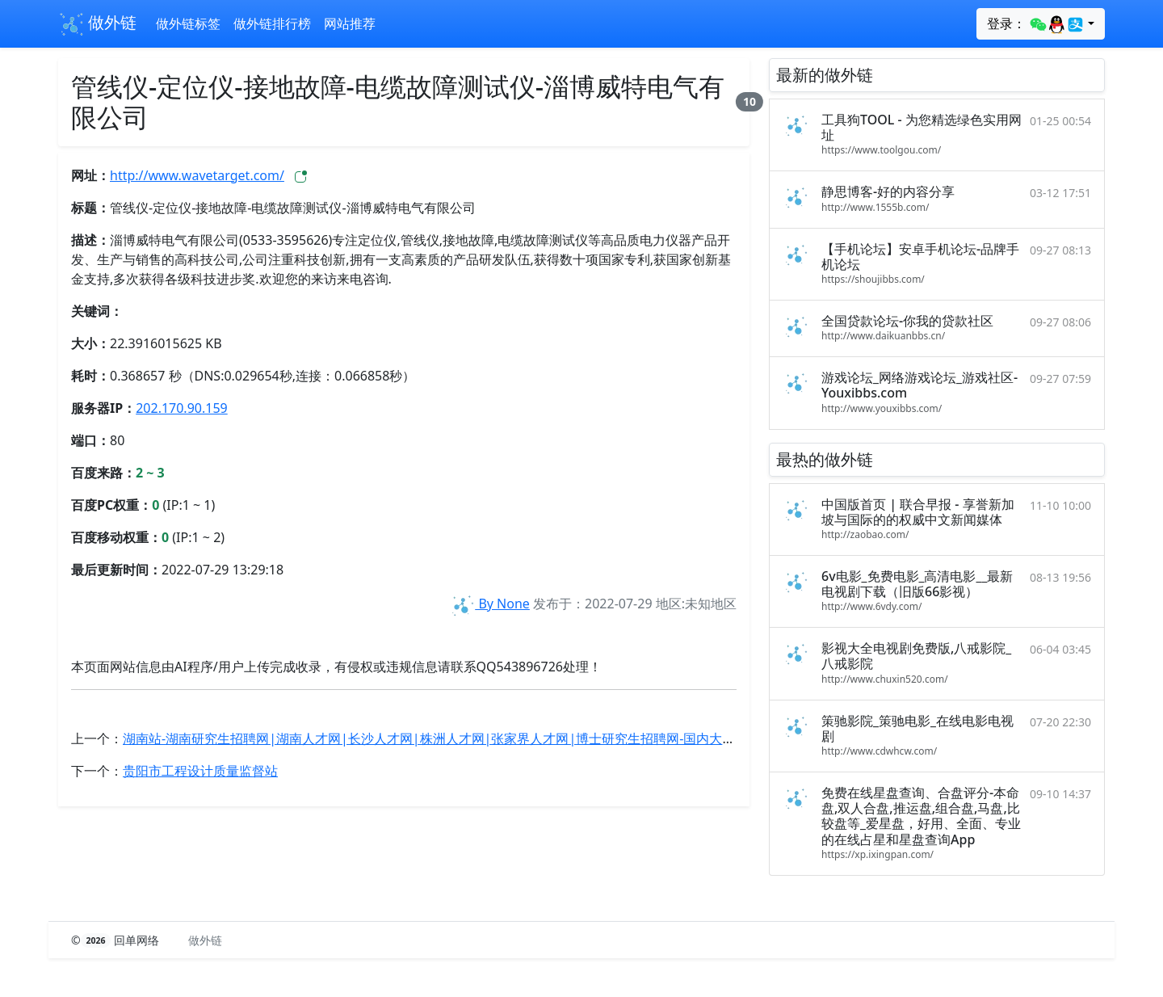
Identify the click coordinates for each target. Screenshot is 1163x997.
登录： (1036, 24)
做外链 (97, 24)
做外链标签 (188, 23)
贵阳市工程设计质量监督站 (200, 771)
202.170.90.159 (182, 408)
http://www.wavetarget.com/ (197, 175)
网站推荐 (350, 23)
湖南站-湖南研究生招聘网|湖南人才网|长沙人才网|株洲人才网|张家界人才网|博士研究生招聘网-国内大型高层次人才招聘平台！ (493, 738)
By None (489, 603)
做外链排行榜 (272, 23)
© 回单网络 (116, 940)
